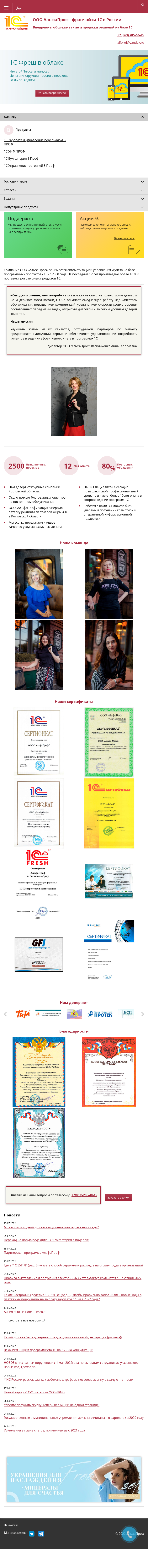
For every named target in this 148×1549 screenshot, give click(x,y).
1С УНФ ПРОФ (14, 151)
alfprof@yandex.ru (130, 42)
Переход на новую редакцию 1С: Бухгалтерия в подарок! (46, 1240)
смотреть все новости (24, 1320)
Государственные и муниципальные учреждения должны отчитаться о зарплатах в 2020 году (74, 1418)
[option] (74, 77)
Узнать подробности (52, 93)
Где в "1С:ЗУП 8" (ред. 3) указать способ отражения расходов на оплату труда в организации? (73, 1265)
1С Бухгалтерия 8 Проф (21, 158)
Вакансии (11, 1525)
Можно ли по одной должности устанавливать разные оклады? (51, 1227)
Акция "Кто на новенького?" (24, 1312)
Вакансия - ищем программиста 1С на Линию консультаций (48, 1350)
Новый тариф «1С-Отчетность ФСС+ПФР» (34, 1392)
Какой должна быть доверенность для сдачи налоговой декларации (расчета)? (63, 1337)
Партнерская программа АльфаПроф (32, 1252)
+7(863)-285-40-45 (84, 1195)
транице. (92, 1405)
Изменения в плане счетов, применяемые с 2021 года (44, 1430)
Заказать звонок (118, 1197)
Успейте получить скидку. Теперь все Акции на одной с (45, 1405)
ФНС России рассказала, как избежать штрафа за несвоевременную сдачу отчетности (68, 1379)
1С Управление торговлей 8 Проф (29, 165)
